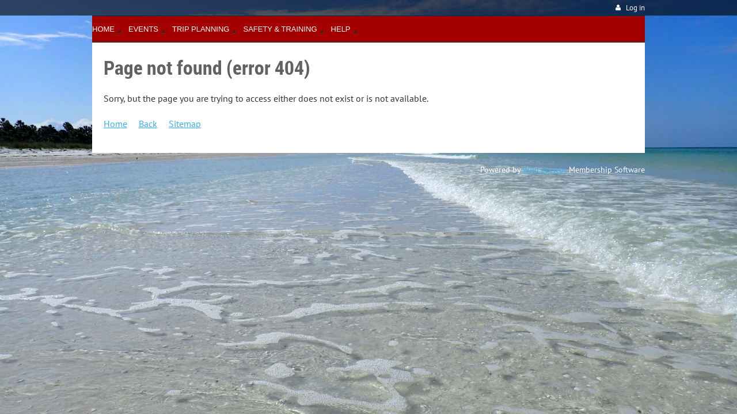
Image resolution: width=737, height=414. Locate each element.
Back (148, 123)
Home (115, 123)
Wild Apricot (545, 169)
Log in (635, 8)
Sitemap (185, 123)
